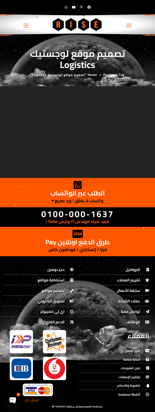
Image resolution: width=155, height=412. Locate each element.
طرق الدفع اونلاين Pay (77, 242)
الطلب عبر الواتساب (77, 193)
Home (92, 75)
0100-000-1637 (77, 214)
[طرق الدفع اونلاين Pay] (77, 233)
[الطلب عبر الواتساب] (77, 185)
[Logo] (77, 24)
